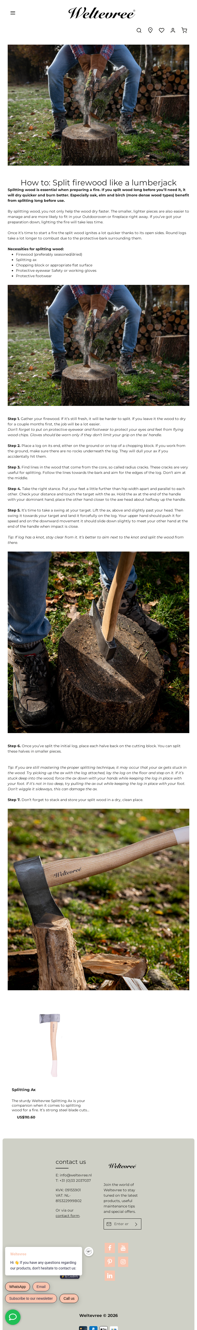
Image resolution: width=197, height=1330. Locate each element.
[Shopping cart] (184, 13)
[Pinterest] (110, 1255)
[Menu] (13, 13)
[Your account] (173, 13)
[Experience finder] (150, 13)
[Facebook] (110, 1241)
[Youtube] (123, 1241)
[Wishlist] (161, 13)
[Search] (139, 13)
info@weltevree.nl (76, 1168)
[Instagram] (123, 1255)
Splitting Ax (24, 1075)
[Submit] (136, 1217)
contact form (68, 1208)
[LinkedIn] (110, 1269)
